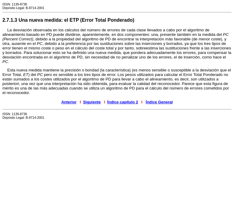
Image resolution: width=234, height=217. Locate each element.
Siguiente (92, 102)
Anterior (69, 102)
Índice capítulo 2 (122, 102)
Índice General (159, 102)
